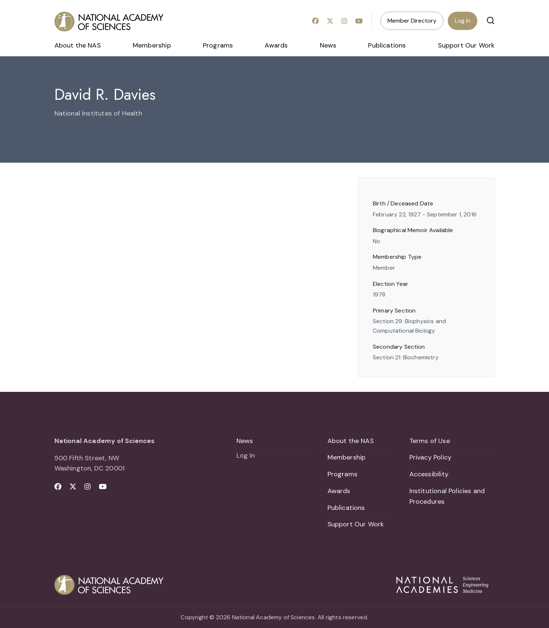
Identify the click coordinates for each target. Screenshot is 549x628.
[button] (490, 20)
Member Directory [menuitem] (411, 20)
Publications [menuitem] (387, 45)
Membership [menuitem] (152, 45)
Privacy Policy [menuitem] (430, 457)
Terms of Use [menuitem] (429, 440)
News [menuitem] (328, 45)
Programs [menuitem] (218, 45)
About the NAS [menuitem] (77, 45)
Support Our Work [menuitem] (466, 45)
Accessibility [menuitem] (428, 474)
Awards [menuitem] (276, 45)
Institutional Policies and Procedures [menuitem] (447, 496)
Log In (462, 20)
